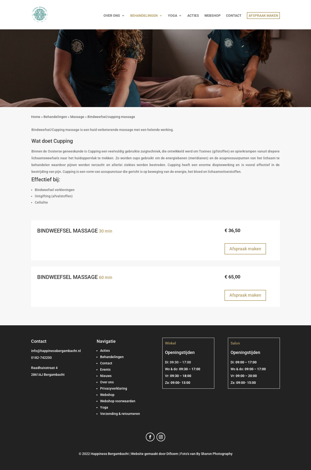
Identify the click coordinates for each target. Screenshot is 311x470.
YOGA (172, 15)
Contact (106, 363)
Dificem (172, 454)
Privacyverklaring (113, 388)
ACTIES (193, 15)
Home (35, 117)
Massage (77, 117)
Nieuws (106, 376)
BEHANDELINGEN (144, 15)
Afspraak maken (245, 248)
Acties (105, 350)
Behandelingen (55, 117)
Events (105, 369)
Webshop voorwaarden (117, 401)
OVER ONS (112, 15)
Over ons (107, 382)
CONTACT (234, 15)
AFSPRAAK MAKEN (263, 15)
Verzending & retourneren (120, 414)
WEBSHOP (212, 15)
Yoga (104, 407)
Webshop (107, 395)
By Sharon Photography (214, 454)
